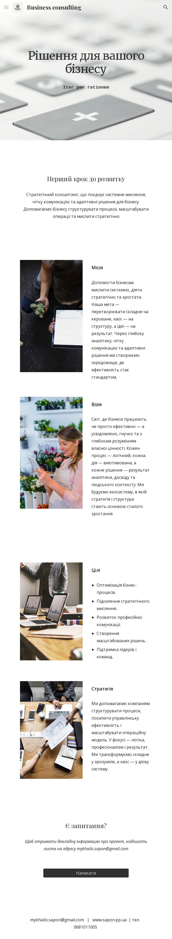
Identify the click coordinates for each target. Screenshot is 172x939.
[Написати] (85, 873)
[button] (6, 7)
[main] (86, 62)
